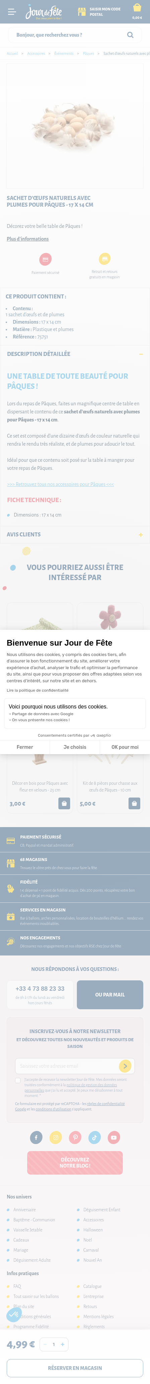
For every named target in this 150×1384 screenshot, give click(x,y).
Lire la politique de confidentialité (37, 690)
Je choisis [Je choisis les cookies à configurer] (74, 747)
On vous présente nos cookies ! (41, 720)
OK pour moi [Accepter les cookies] (125, 747)
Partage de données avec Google (42, 713)
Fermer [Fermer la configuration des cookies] (25, 747)
